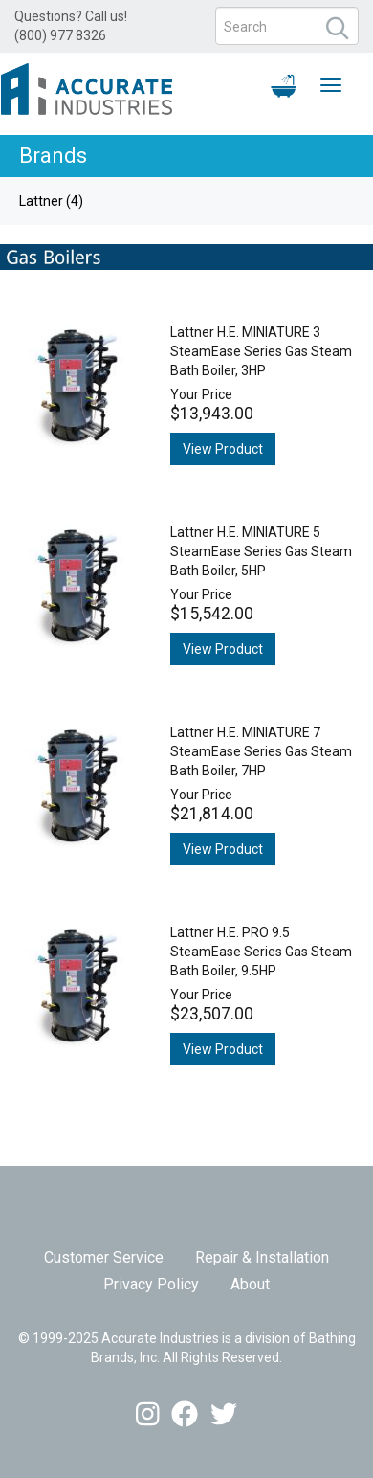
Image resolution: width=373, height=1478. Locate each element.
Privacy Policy (151, 1284)
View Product (223, 449)
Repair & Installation (262, 1257)
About (250, 1284)
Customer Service (104, 1257)
